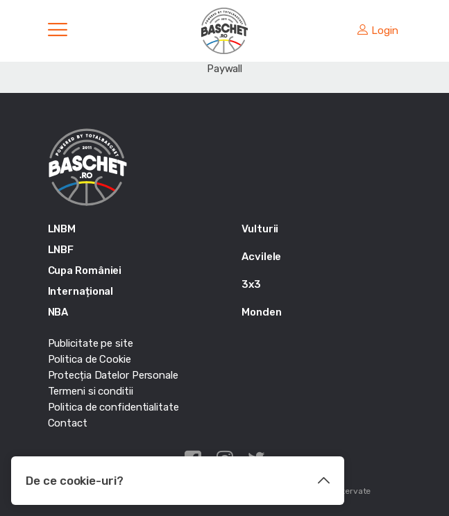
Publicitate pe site (90, 343)
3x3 (251, 284)
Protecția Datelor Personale (113, 375)
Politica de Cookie (89, 359)
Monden (261, 312)
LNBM (62, 229)
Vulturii (260, 229)
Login (377, 30)
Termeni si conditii (90, 391)
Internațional (81, 291)
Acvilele (261, 256)
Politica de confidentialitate (113, 407)
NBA (58, 312)
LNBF (61, 249)
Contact (67, 423)
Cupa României (85, 270)
